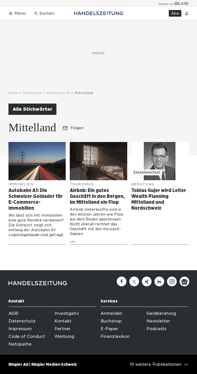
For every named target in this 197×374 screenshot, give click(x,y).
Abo (175, 13)
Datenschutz (22, 321)
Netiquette (20, 344)
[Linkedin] (159, 281)
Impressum (20, 328)
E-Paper (109, 328)
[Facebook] (121, 281)
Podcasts (156, 328)
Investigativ (66, 313)
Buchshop (111, 321)
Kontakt (62, 321)
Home (13, 93)
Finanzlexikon (115, 336)
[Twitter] (134, 281)
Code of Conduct (26, 336)
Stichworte (32, 93)
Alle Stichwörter (32, 109)
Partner (62, 328)
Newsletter (158, 321)
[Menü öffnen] (17, 13)
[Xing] (147, 281)
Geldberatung (161, 313)
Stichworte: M (58, 93)
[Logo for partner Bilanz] (174, 3)
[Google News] (184, 281)
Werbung (64, 336)
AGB (13, 313)
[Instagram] (172, 281)
